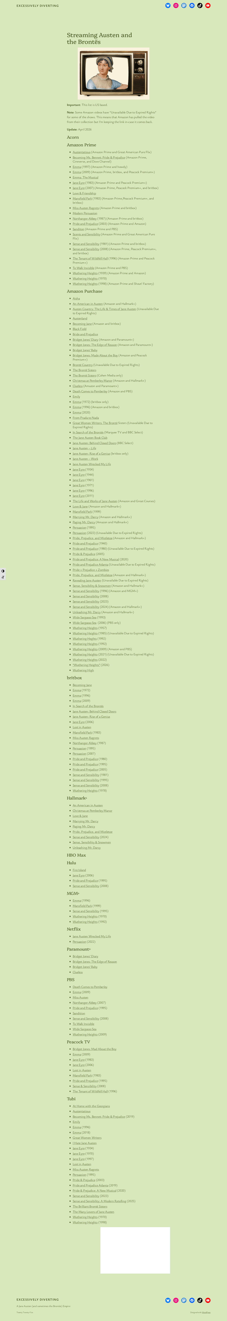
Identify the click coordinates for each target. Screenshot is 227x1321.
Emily (76, 396)
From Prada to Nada (86, 417)
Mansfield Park (82, 198)
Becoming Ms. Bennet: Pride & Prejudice (99, 157)
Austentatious (81, 152)
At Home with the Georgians (91, 1106)
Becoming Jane (82, 323)
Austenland (80, 318)
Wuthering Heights (85, 273)
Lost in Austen (82, 727)
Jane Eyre (79, 182)
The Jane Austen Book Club (90, 437)
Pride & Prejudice (84, 554)
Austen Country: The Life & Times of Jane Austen (104, 309)
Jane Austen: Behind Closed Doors (94, 443)
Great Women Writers (87, 1137)
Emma (77, 167)
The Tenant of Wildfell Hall (90, 258)
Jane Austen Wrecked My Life (92, 464)
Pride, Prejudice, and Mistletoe (92, 538)
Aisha (76, 298)
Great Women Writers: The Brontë (95, 423)
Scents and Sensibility (86, 234)
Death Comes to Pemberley (90, 391)
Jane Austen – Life (84, 448)
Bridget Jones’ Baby (85, 350)
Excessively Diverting (38, 5)
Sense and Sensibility (86, 244)
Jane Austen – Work (85, 458)
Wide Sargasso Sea (84, 617)
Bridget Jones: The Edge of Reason (95, 344)
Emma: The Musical (85, 177)
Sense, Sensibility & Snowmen (92, 585)
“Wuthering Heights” (86, 665)
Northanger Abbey (85, 218)
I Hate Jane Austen (85, 1143)
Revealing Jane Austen (87, 580)
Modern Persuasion (85, 213)
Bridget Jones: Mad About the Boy (94, 1049)
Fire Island (79, 870)
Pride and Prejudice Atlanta (90, 564)
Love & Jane (80, 506)
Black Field (80, 329)
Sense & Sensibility (85, 1086)
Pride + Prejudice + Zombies (91, 570)
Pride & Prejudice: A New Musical (94, 1190)
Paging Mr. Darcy (84, 522)
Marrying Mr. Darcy (85, 517)
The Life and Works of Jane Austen (95, 501)
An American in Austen (88, 303)
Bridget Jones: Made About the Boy (95, 355)
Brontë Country (83, 365)
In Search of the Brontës (88, 432)
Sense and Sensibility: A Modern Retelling (99, 1201)
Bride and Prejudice (85, 334)
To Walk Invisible (83, 268)
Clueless (78, 386)
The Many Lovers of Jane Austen (93, 1211)
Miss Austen (80, 997)
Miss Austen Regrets (86, 208)
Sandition (79, 1013)
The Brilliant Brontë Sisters (90, 1206)
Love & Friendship (84, 193)
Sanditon (78, 229)
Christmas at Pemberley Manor (92, 380)
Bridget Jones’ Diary (85, 339)
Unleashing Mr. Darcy (87, 612)
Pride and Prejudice (85, 223)
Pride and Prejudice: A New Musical (96, 559)
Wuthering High (83, 670)
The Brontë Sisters (84, 370)
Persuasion (79, 527)
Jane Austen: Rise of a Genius (91, 453)
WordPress (206, 1312)
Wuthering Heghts (85, 638)
